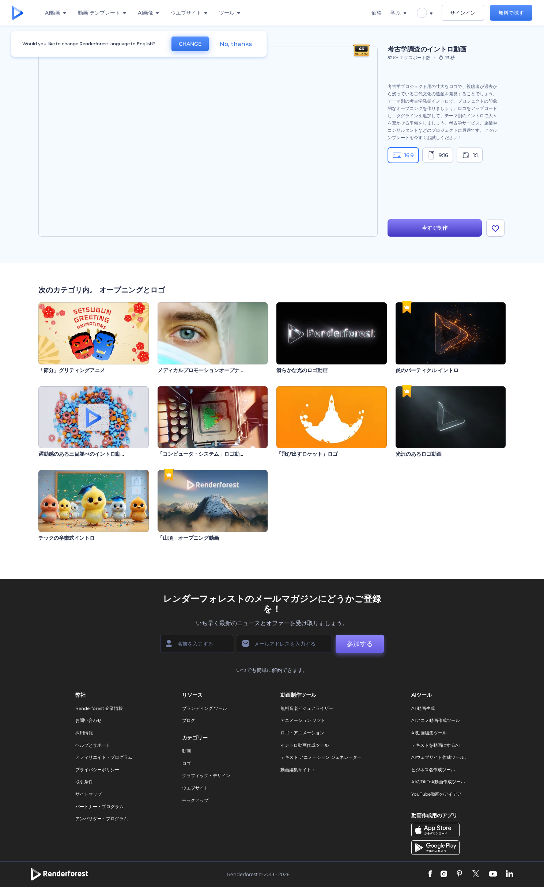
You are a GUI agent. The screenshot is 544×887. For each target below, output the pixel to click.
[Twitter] (476, 874)
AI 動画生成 (423, 708)
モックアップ (195, 800)
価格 (376, 12)
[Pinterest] (459, 874)
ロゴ (186, 763)
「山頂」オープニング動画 (188, 538)
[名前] (196, 644)
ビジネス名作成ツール (433, 769)
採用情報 (84, 732)
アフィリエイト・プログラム (103, 757)
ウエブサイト (195, 788)
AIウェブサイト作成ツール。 (440, 757)
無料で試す (511, 12)
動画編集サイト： (298, 769)
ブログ (188, 720)
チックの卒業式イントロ (66, 538)
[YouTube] (493, 874)
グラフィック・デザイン (206, 775)
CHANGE (190, 44)
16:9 (403, 155)
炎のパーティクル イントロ (427, 370)
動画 (186, 751)
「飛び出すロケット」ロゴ (307, 454)
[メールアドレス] (284, 644)
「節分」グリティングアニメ (71, 370)
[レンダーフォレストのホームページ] (17, 13)
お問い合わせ (88, 720)
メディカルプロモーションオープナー (201, 370)
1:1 (469, 155)
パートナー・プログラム (99, 806)
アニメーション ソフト (302, 720)
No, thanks (236, 44)
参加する (360, 644)
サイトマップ (88, 794)
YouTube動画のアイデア (436, 794)
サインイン (463, 12)
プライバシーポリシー (97, 769)
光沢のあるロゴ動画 (419, 454)
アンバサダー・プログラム (101, 818)
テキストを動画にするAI (435, 745)
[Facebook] (430, 874)
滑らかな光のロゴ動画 (302, 370)
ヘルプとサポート (92, 745)
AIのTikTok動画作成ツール (438, 781)
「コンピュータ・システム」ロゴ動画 (201, 454)
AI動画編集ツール (429, 732)
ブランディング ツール (204, 708)
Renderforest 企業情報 (99, 708)
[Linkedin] (509, 874)
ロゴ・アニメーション (302, 732)
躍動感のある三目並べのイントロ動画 (81, 454)
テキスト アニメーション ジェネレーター (321, 757)
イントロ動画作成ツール (304, 745)
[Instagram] (444, 874)
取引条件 (84, 781)
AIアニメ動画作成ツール (435, 720)
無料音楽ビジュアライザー (306, 708)
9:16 (437, 155)
